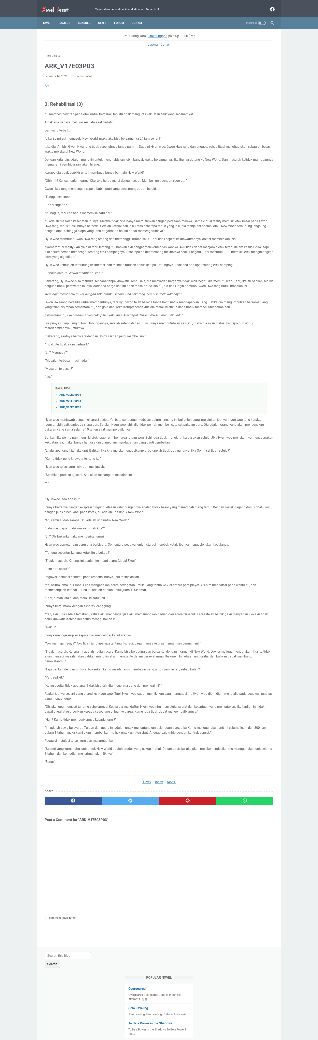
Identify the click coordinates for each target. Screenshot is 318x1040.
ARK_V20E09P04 (70, 426)
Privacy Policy (153, 1025)
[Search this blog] (236, 33)
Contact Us (191, 1025)
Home (49, 16)
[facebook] (269, 4)
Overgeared (224, 67)
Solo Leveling (225, 86)
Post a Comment (81, 72)
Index (121, 861)
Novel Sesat (164, 1033)
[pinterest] (140, 879)
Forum (122, 16)
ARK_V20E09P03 (70, 432)
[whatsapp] (179, 879)
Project (66, 16)
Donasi (139, 16)
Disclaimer (173, 1025)
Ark (47, 82)
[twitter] (102, 879)
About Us (207, 1025)
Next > (133, 861)
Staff (105, 16)
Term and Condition (128, 1025)
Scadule (87, 16)
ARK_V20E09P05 (70, 420)
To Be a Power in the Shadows (238, 106)
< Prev (109, 861)
